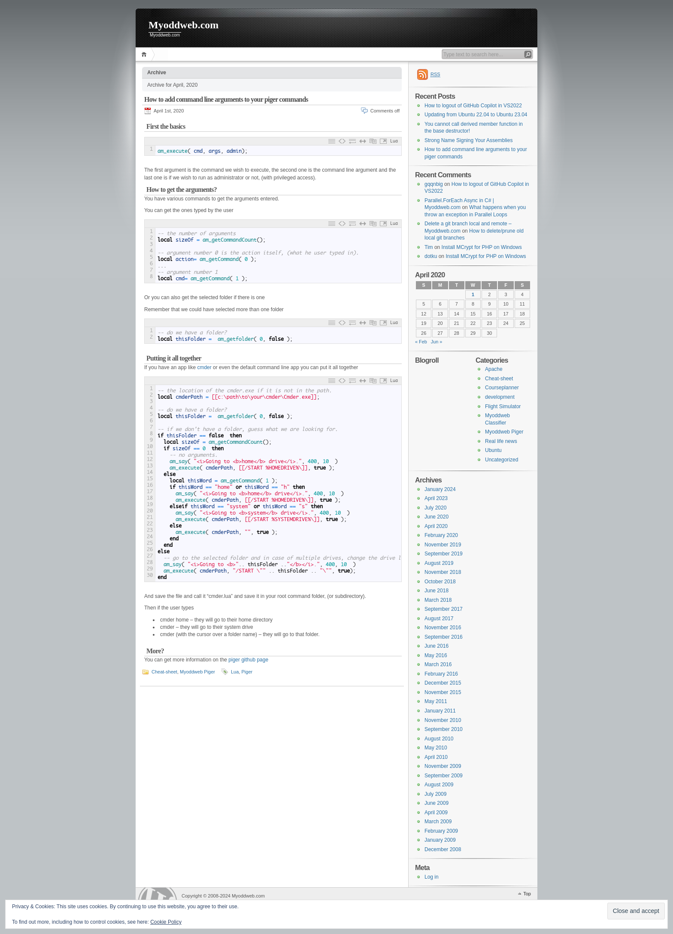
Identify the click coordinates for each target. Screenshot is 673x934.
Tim (428, 247)
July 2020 (435, 508)
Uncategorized (501, 460)
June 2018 (436, 591)
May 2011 (435, 701)
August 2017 (438, 619)
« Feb (421, 341)
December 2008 (442, 849)
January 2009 (440, 840)
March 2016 (438, 664)
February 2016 (441, 674)
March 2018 (438, 600)
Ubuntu (493, 450)
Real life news (501, 441)
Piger (246, 671)
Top (527, 893)
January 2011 (440, 711)
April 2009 (436, 813)
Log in (431, 877)
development (500, 397)
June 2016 (436, 646)
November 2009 (442, 766)
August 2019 (438, 563)
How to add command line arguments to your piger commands (226, 99)
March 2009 (438, 822)
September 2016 (443, 637)
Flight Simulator (503, 406)
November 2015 (442, 692)
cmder (205, 367)
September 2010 (443, 729)
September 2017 (443, 609)
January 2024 (440, 489)
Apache (494, 369)
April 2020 (436, 526)
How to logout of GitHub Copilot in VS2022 (473, 106)
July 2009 (435, 794)
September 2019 (443, 554)
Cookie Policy (166, 922)
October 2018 (440, 582)
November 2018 (442, 572)
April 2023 (436, 498)
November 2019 (442, 545)
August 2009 (438, 785)
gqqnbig (433, 184)
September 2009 (443, 776)
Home (145, 54)
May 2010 (435, 748)
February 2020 (441, 535)
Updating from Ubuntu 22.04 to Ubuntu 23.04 (475, 115)
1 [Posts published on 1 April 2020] (473, 294)
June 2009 (436, 803)
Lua (235, 671)
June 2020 (436, 517)
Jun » (437, 341)
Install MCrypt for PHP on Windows (482, 247)
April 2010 (436, 757)
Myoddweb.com (183, 24)
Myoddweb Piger (197, 671)
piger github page (248, 660)
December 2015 (442, 683)
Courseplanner (502, 388)
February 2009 (441, 831)
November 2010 (442, 720)
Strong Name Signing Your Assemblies (468, 140)
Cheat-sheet (164, 671)
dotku (430, 256)
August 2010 (438, 739)
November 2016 (442, 628)
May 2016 (435, 655)
